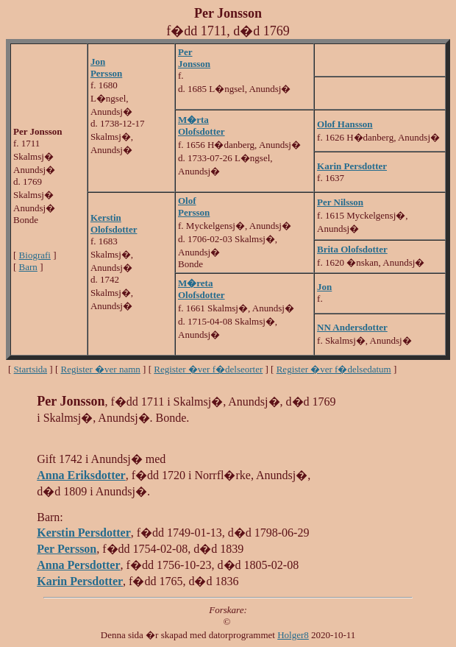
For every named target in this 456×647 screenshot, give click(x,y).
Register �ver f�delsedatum (334, 369)
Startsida (31, 369)
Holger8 (293, 634)
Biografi (35, 255)
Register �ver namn (100, 369)
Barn (28, 266)
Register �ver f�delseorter (208, 369)
